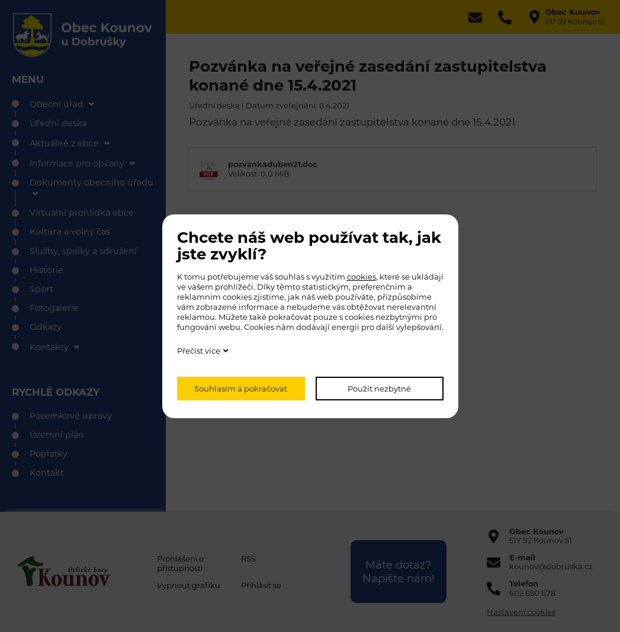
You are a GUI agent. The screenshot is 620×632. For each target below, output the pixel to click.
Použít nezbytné (379, 388)
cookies (361, 276)
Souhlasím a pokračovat (240, 388)
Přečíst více (198, 350)
